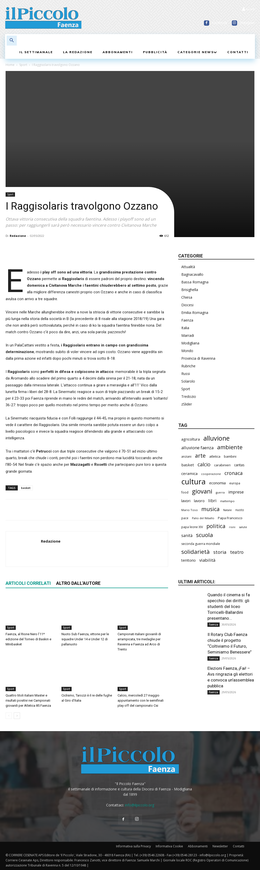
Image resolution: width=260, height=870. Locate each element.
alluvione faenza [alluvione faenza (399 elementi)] (197, 447)
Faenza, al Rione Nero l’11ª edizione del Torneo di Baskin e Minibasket (28, 639)
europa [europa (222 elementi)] (234, 483)
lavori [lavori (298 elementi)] (185, 500)
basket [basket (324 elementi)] (187, 464)
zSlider (186, 404)
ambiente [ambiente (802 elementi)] (229, 447)
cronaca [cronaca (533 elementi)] (233, 473)
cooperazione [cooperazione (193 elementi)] (211, 474)
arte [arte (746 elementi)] (200, 455)
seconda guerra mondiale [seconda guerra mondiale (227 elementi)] (200, 544)
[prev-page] (9, 716)
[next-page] (17, 716)
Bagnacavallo (192, 274)
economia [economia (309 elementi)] (217, 482)
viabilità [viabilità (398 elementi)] (207, 560)
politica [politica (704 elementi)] (215, 526)
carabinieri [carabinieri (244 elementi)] (222, 465)
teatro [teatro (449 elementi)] (236, 552)
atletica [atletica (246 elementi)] (214, 456)
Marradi (187, 335)
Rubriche (188, 366)
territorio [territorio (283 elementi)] (188, 560)
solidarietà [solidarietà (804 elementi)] (195, 551)
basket (25, 488)
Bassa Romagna (194, 282)
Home (10, 65)
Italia (185, 327)
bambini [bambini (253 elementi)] (230, 456)
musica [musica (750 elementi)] (210, 509)
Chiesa (186, 297)
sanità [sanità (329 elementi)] (186, 535)
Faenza (187, 320)
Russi (185, 373)
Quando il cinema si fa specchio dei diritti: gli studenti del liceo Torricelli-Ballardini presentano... (228, 606)
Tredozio (188, 396)
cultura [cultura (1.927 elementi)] (193, 481)
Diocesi (187, 304)
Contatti (238, 846)
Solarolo (188, 381)
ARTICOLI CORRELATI (28, 583)
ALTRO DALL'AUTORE (78, 583)
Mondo (187, 350)
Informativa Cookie (169, 846)
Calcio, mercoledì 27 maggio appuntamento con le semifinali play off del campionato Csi (141, 700)
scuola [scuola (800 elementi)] (204, 535)
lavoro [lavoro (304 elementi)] (199, 500)
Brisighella (189, 289)
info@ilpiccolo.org (139, 805)
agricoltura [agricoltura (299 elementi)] (190, 439)
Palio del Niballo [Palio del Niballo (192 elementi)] (203, 518)
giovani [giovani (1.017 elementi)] (202, 491)
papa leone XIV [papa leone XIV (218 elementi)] (192, 527)
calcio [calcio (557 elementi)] (204, 464)
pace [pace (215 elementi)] (184, 518)
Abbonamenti (198, 846)
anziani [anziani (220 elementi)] (186, 456)
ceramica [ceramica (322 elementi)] (189, 473)
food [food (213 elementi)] (184, 492)
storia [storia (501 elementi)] (219, 552)
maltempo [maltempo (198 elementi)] (227, 501)
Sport (23, 65)
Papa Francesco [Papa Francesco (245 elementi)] (230, 518)
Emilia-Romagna (194, 312)
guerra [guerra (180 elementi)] (220, 492)
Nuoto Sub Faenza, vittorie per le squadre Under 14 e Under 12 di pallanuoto (85, 639)
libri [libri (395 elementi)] (212, 500)
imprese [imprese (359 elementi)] (236, 492)
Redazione (18, 236)
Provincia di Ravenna (198, 358)
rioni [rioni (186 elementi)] (232, 527)
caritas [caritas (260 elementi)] (239, 465)
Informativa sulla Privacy (133, 846)
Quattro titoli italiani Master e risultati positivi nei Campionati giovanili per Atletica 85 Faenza (28, 700)
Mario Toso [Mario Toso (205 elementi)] (189, 510)
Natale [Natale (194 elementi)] (227, 510)
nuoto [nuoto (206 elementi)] (239, 510)
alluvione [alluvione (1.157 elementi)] (216, 438)
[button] (12, 41)
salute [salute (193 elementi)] (243, 527)
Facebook (219, 23)
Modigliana (190, 343)
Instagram (247, 23)
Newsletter (220, 846)
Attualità (188, 266)
